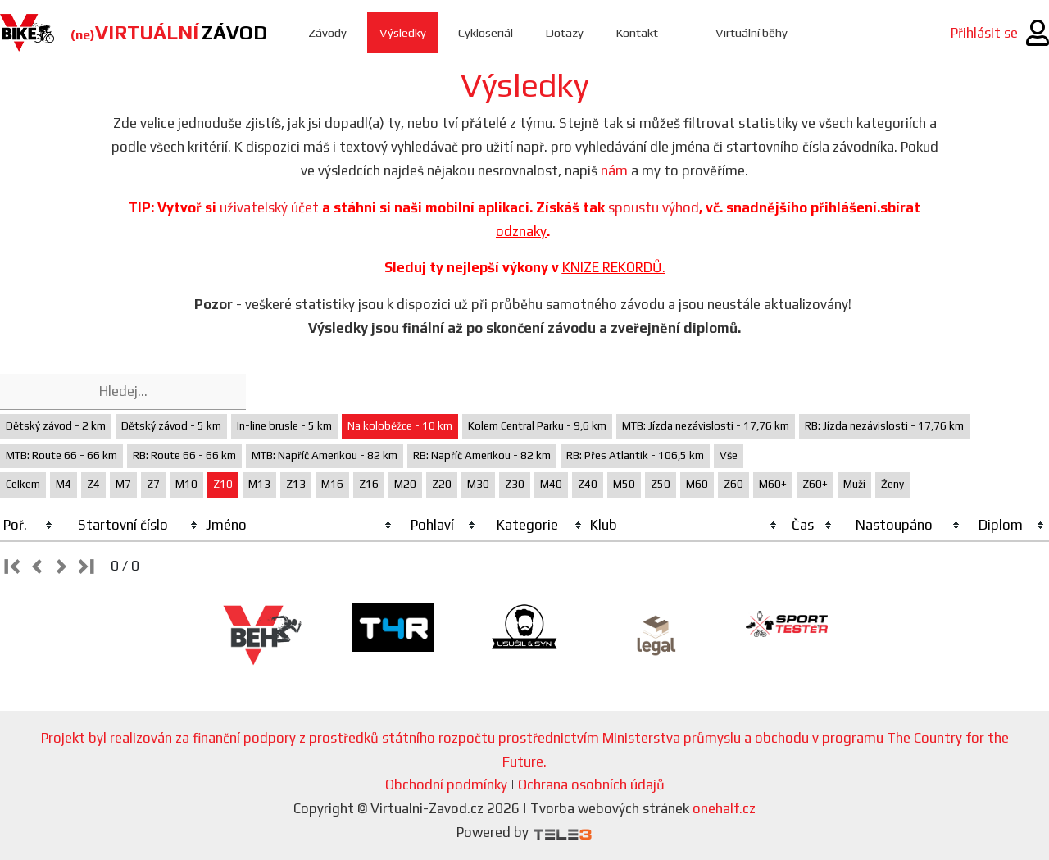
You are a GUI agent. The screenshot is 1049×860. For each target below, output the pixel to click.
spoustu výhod (653, 207)
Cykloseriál (486, 32)
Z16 (369, 484)
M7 (123, 484)
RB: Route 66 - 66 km (184, 455)
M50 (624, 484)
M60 (697, 484)
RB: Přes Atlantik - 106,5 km (635, 455)
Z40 (587, 484)
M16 (332, 484)
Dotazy (566, 32)
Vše (729, 455)
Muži (854, 484)
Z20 (442, 484)
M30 (478, 484)
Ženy (892, 484)
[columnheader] (28, 525)
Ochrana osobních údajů (591, 784)
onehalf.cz (724, 808)
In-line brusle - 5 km (284, 426)
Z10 (223, 484)
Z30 (514, 484)
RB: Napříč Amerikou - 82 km (482, 455)
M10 (186, 484)
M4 (63, 484)
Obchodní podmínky (446, 784)
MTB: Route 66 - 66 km (61, 455)
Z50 (660, 484)
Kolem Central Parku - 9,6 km (537, 426)
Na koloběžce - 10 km (399, 426)
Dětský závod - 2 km (56, 426)
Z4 (93, 484)
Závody (327, 32)
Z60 (733, 484)
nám (614, 170)
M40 (551, 484)
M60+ (773, 484)
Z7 (153, 484)
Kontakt (639, 32)
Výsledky (402, 32)
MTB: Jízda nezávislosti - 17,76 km (705, 426)
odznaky (521, 231)
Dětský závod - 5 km (171, 426)
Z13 (296, 484)
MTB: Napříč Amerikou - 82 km (324, 455)
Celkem (23, 484)
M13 (259, 484)
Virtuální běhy (755, 32)
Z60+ (815, 484)
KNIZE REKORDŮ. (613, 267)
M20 (405, 484)
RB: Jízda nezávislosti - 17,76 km (884, 426)
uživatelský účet (269, 207)
